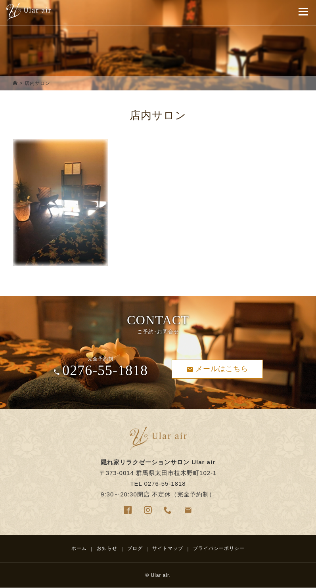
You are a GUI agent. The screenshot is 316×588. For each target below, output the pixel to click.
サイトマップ (167, 548)
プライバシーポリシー (219, 548)
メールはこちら (217, 369)
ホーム (79, 548)
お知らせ (107, 548)
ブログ (135, 548)
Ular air (160, 575)
